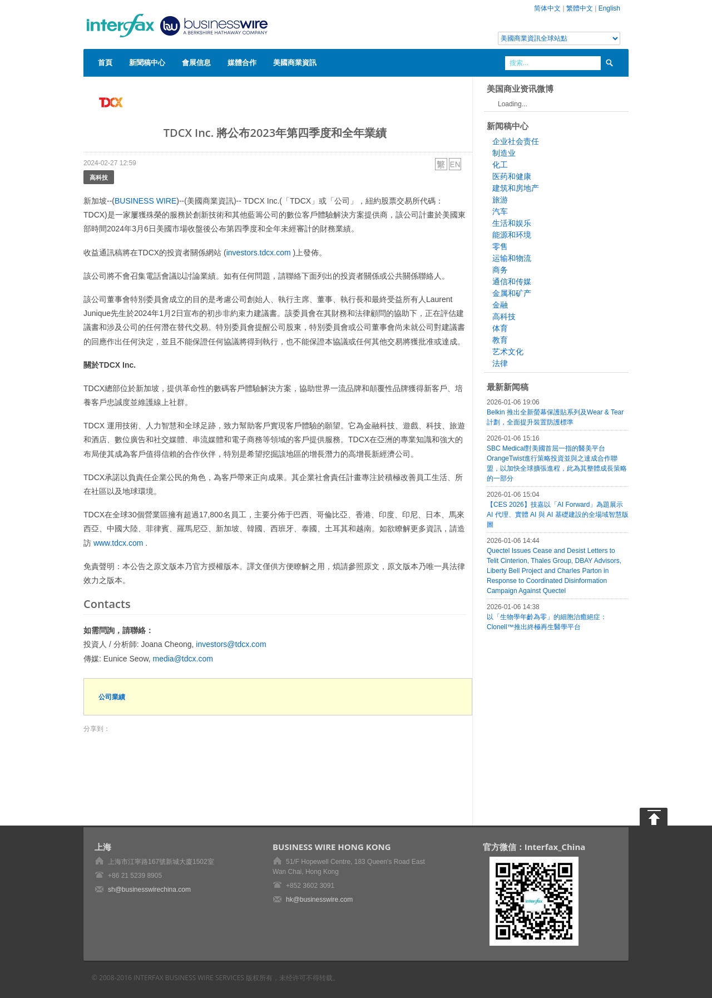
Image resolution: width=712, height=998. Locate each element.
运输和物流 (511, 258)
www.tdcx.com (118, 542)
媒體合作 (242, 62)
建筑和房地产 (515, 188)
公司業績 (111, 696)
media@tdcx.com (183, 658)
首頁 (105, 62)
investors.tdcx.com (258, 252)
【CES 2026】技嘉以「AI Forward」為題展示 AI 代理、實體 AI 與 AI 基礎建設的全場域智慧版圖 (558, 514)
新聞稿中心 (147, 62)
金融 (500, 304)
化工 (500, 164)
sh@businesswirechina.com (149, 889)
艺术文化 (507, 351)
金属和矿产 (511, 293)
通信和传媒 (511, 281)
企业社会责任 (515, 141)
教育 (500, 339)
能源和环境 (511, 234)
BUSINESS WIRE (145, 200)
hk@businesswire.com (319, 899)
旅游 (500, 199)
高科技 (99, 177)
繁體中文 (579, 8)
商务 (500, 269)
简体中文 (547, 8)
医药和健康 (511, 176)
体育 (500, 328)
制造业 (504, 153)
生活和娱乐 (511, 223)
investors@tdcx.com (231, 644)
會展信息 (196, 62)
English (609, 8)
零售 (500, 246)
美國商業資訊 (295, 62)
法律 (500, 363)
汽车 (500, 211)
